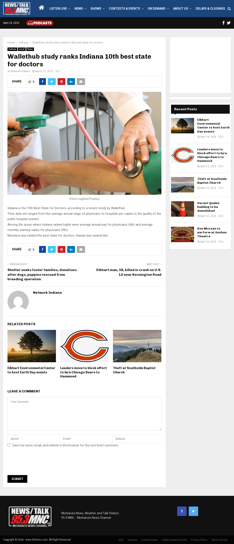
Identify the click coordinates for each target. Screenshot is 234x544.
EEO (121, 539)
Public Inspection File (174, 539)
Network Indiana (20, 71)
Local (22, 49)
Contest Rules (149, 539)
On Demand (156, 8)
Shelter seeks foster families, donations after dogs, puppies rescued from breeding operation (42, 274)
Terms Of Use (219, 539)
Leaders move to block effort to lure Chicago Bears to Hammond (83, 372)
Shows (96, 8)
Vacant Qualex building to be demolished (208, 207)
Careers (132, 539)
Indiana (12, 49)
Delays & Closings (210, 8)
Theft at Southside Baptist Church (212, 181)
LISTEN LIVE (58, 8)
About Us (180, 8)
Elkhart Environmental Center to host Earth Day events (31, 370)
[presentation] (39, 462)
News (79, 8)
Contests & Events (124, 8)
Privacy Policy (199, 539)
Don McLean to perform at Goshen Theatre (212, 232)
